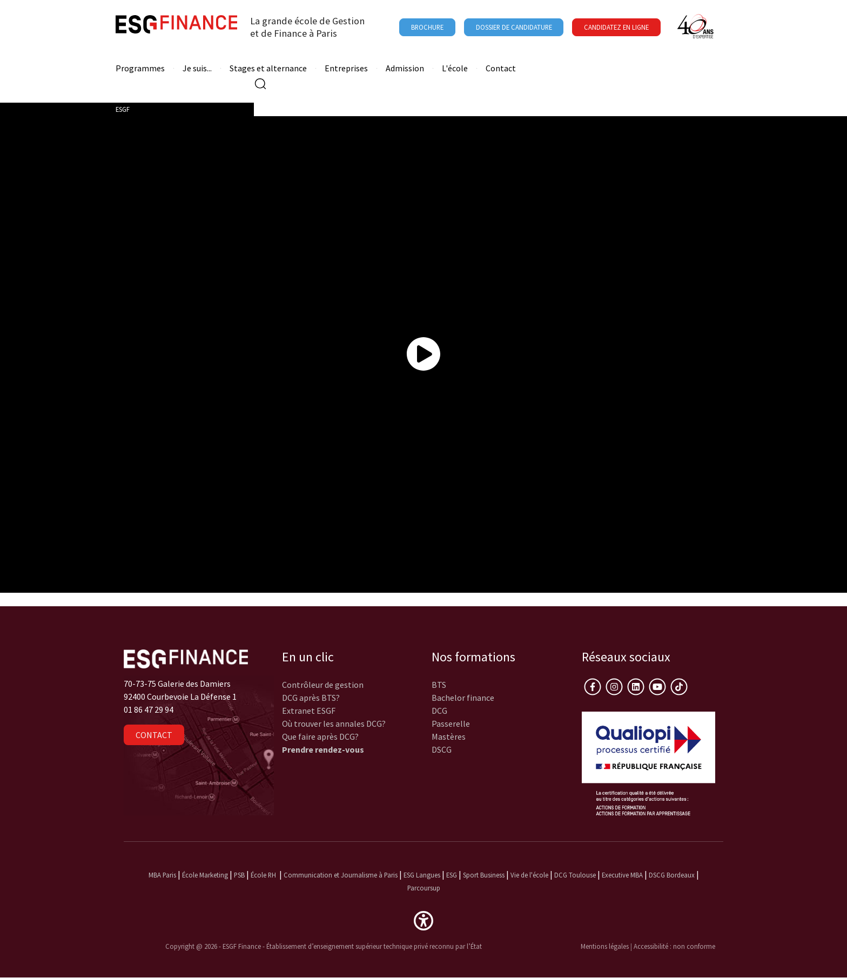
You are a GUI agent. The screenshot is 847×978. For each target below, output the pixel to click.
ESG (451, 874)
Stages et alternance (268, 68)
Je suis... (197, 68)
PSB (239, 874)
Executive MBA (622, 874)
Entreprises (346, 68)
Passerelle (451, 723)
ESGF (123, 109)
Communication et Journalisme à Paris (341, 874)
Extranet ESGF (308, 710)
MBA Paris (162, 874)
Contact (501, 68)
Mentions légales (605, 946)
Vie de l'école (529, 874)
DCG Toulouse (575, 874)
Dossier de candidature (514, 27)
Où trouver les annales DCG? (334, 723)
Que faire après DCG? (320, 736)
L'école (455, 68)
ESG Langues (422, 874)
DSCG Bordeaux (672, 874)
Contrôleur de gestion (323, 684)
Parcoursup (423, 887)
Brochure (427, 27)
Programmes (140, 68)
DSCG (442, 749)
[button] (423, 919)
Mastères (449, 736)
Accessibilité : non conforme (674, 946)
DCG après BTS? (311, 697)
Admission (405, 68)
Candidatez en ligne (616, 27)
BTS (439, 684)
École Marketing (205, 874)
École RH (263, 874)
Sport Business (484, 874)
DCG (439, 710)
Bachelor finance (463, 697)
